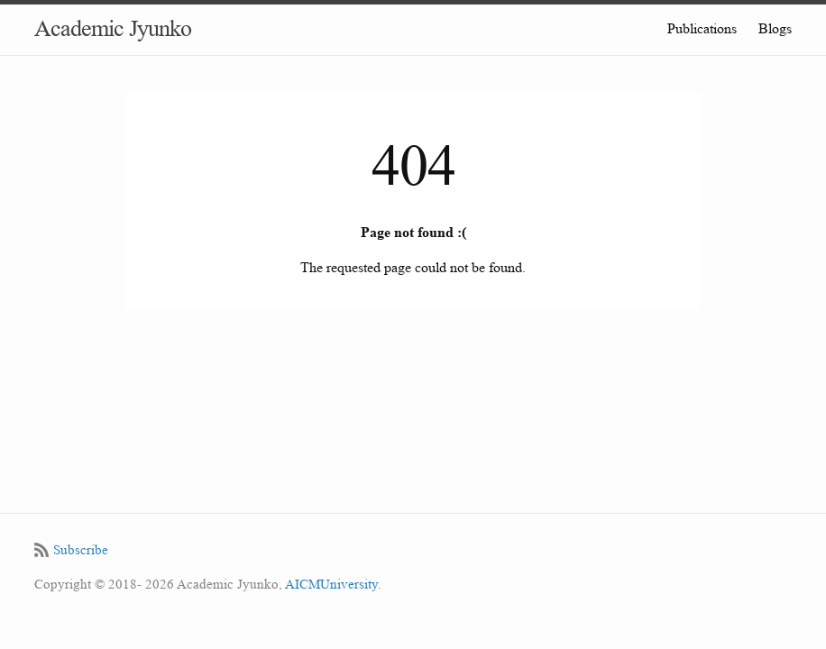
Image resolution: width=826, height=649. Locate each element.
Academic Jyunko (112, 28)
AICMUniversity (331, 584)
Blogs (775, 28)
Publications (702, 28)
